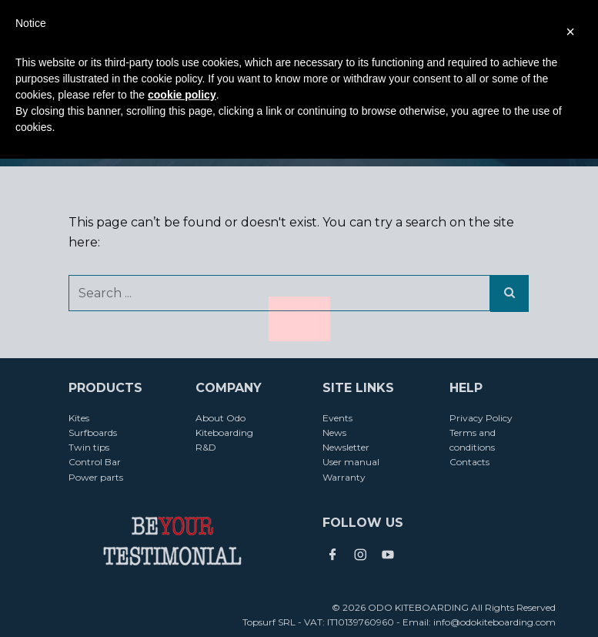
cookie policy (182, 95)
